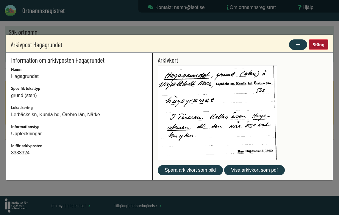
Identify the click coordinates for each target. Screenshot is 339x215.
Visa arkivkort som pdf (254, 170)
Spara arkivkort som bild (190, 170)
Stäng (318, 44)
